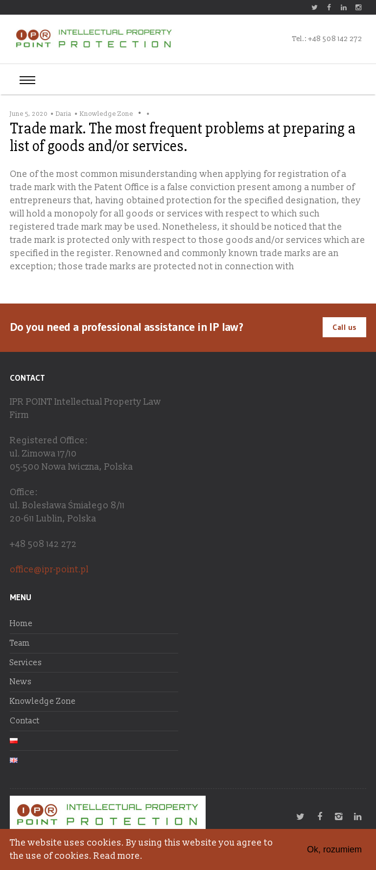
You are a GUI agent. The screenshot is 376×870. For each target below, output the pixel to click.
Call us (344, 327)
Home (21, 624)
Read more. (118, 856)
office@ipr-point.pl (49, 569)
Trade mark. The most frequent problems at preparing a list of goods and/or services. (182, 137)
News (21, 682)
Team (20, 643)
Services (26, 663)
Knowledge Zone (106, 114)
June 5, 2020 (28, 114)
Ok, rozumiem (334, 849)
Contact (25, 721)
